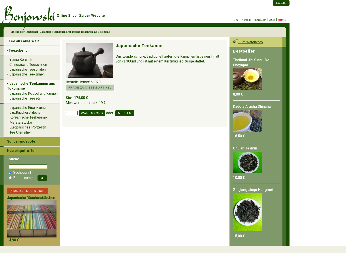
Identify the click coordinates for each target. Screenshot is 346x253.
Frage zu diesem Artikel (89, 87)
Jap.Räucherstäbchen (25, 112)
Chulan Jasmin (245, 148)
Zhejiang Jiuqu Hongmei (253, 190)
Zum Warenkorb (248, 42)
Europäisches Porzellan (27, 127)
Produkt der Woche (27, 191)
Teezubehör (31, 31)
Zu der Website (92, 15)
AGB (272, 19)
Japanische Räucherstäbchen (31, 198)
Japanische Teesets (25, 98)
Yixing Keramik (20, 59)
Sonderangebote (21, 141)
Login (281, 2)
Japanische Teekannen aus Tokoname (89, 31)
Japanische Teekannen (53, 31)
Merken (124, 113)
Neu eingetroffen (21, 151)
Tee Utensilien (20, 132)
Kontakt (246, 19)
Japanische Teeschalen (27, 69)
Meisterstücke (20, 122)
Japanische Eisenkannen (28, 108)
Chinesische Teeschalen (28, 64)
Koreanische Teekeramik (28, 117)
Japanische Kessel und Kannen (33, 93)
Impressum (260, 19)
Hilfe (236, 19)
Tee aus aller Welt (24, 41)
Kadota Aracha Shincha (252, 106)
